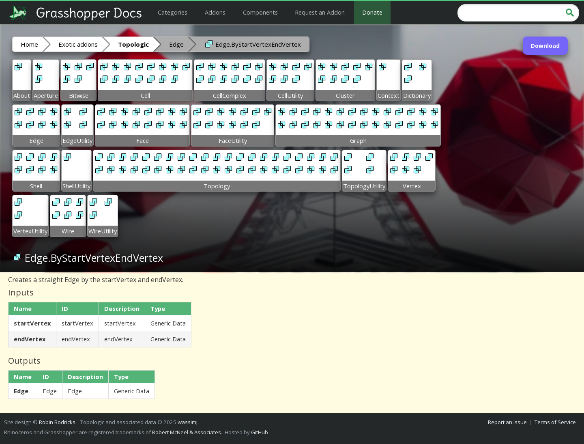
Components (260, 12)
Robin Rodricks (57, 422)
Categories (172, 12)
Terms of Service (555, 422)
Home (29, 44)
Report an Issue (507, 422)
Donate (372, 12)
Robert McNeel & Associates (186, 432)
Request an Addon (320, 12)
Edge (176, 44)
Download (545, 46)
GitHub (259, 432)
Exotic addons (78, 44)
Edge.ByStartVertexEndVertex (252, 44)
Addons (215, 12)
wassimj (188, 422)
